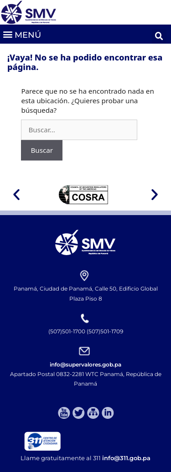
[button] (21, 33)
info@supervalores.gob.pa (85, 364)
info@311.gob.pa (126, 458)
